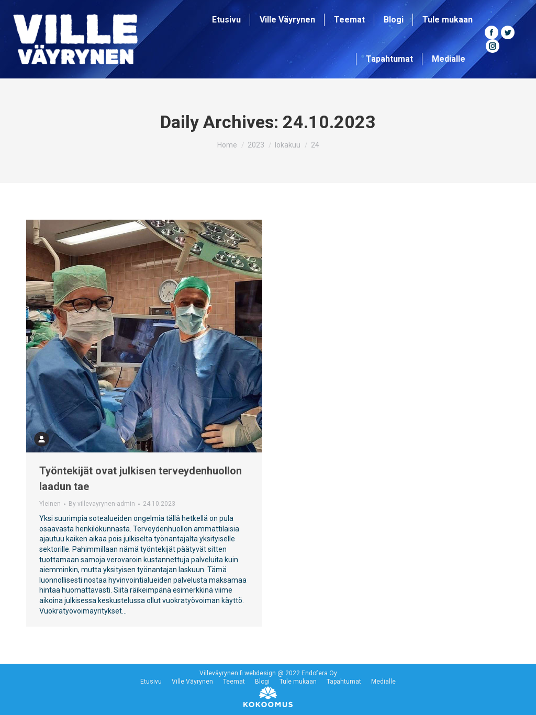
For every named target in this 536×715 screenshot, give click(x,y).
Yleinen (50, 503)
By (102, 503)
